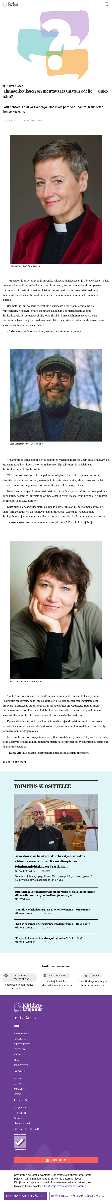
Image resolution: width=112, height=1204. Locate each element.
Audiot (17, 1054)
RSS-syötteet (21, 1064)
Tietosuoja (19, 1118)
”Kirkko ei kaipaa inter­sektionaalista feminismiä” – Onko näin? (52, 924)
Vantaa (17, 1094)
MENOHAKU (54, 1160)
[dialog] (56, 1187)
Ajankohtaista (22, 1033)
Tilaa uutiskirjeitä (22, 1123)
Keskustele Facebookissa (21, 977)
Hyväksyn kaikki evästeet (25, 1196)
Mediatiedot (20, 1112)
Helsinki (18, 1078)
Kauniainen (19, 1088)
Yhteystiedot (20, 1107)
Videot (17, 1059)
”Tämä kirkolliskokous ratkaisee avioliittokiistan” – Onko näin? (52, 909)
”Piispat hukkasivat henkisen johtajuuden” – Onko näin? (48, 938)
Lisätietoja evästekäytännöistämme (65, 1186)
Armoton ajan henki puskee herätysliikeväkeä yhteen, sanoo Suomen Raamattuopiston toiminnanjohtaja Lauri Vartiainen (50, 861)
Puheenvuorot (22, 1044)
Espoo (17, 1083)
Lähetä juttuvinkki (57, 975)
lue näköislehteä (25, 1129)
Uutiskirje (94, 975)
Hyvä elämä (20, 1038)
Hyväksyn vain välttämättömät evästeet (78, 1196)
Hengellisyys (21, 1049)
